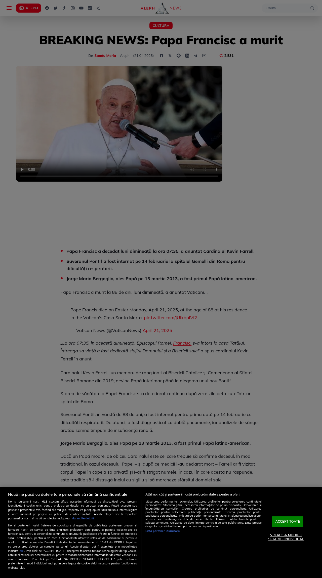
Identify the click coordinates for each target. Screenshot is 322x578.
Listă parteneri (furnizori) (162, 531)
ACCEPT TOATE (287, 522)
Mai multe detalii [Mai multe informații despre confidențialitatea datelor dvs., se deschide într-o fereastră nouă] (82, 518)
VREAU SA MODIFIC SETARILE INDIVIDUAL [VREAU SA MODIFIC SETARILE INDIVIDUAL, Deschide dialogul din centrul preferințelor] (286, 537)
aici (21, 551)
